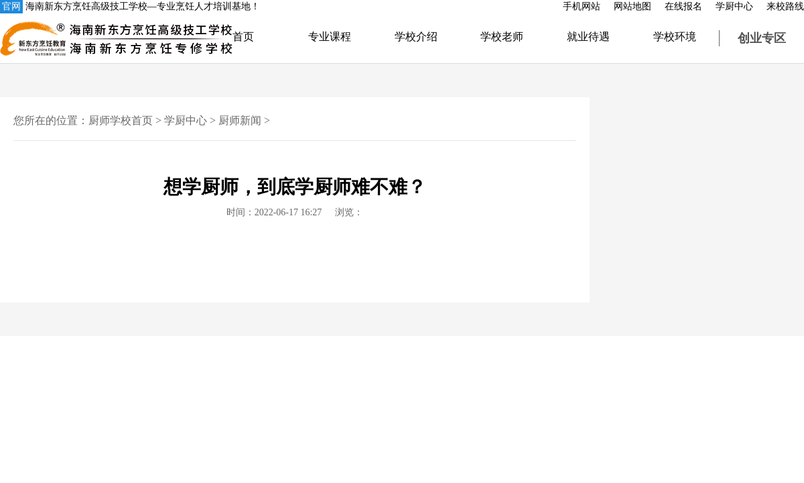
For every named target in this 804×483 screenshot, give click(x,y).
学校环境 (674, 36)
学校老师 (501, 36)
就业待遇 (588, 36)
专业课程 (329, 36)
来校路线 (785, 6)
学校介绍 (416, 36)
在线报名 (683, 6)
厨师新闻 (239, 120)
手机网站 (581, 6)
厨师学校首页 (120, 120)
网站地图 (632, 6)
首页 (243, 36)
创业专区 (762, 38)
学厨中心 (734, 6)
